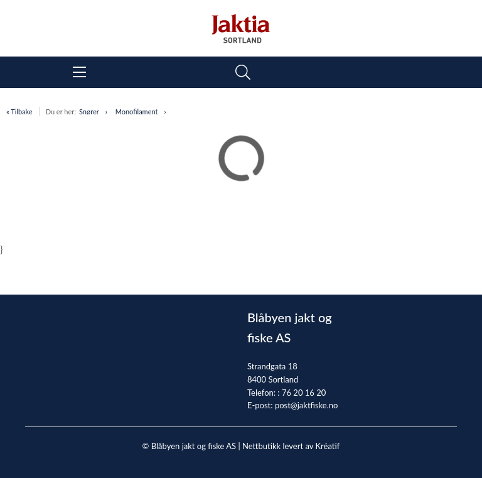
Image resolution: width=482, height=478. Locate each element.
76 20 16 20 (304, 393)
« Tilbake (19, 111)
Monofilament (136, 111)
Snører (89, 111)
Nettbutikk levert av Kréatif (291, 446)
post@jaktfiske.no (306, 405)
